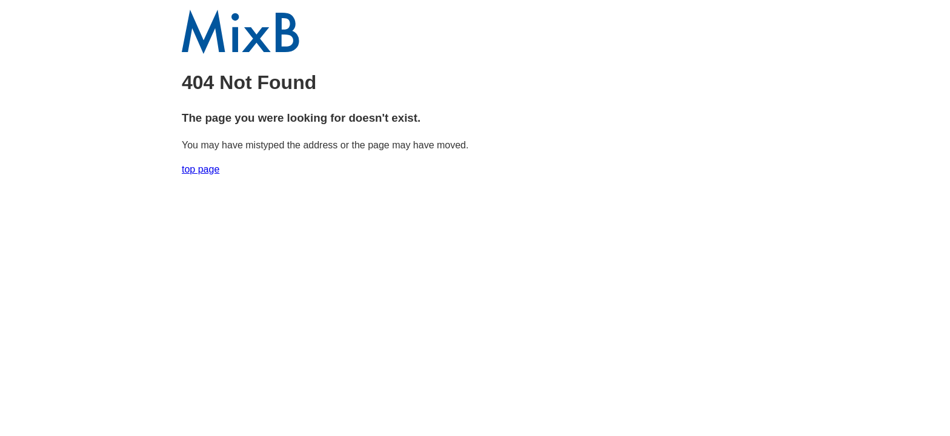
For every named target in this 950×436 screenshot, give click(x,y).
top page (200, 169)
